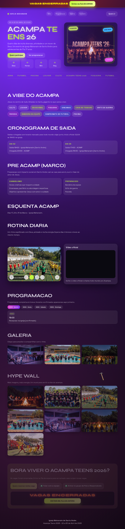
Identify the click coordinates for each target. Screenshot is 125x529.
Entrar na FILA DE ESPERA (82, 3)
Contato (82, 14)
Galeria (72, 14)
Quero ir (111, 14)
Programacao (60, 14)
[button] (102, 376)
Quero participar (16, 55)
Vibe (49, 14)
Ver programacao (36, 55)
